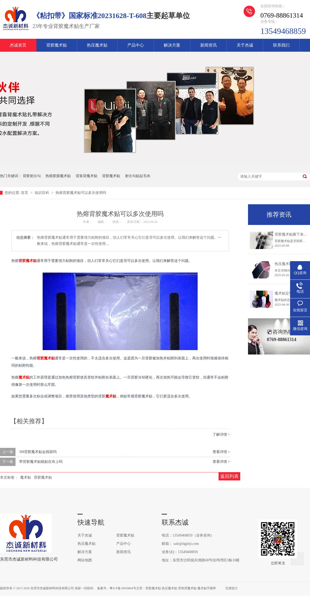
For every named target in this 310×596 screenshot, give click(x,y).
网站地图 (85, 560)
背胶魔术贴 (56, 45)
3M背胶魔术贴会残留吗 (38, 452)
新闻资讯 (208, 45)
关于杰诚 (245, 45)
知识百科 (42, 193)
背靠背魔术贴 (86, 176)
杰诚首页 (18, 45)
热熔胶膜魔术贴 (58, 176)
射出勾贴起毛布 (137, 176)
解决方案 (172, 45)
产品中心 (135, 45)
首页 (25, 193)
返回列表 (229, 476)
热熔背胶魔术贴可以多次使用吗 (81, 193)
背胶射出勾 (32, 176)
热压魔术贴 (97, 45)
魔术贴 (24, 377)
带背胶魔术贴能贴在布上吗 (41, 462)
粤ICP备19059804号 (123, 588)
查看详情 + (221, 452)
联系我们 (281, 45)
